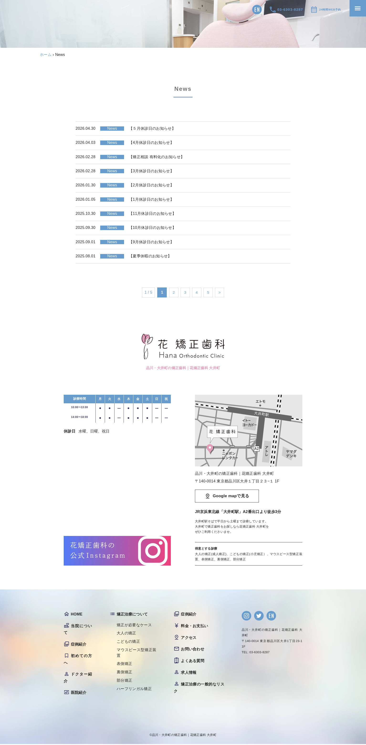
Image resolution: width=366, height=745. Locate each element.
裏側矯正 (124, 673)
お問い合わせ (192, 650)
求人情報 (188, 673)
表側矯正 (124, 665)
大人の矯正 (126, 634)
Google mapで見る (231, 496)
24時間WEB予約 (325, 9)
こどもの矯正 (128, 642)
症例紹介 (78, 645)
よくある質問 (192, 661)
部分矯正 (124, 681)
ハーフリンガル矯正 (134, 690)
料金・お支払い (194, 626)
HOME (77, 615)
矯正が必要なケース (134, 625)
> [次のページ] (221, 292)
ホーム (46, 55)
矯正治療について (132, 615)
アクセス (188, 638)
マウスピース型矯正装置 (137, 653)
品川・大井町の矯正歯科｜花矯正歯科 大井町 (184, 736)
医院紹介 (78, 693)
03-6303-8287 (281, 9)
